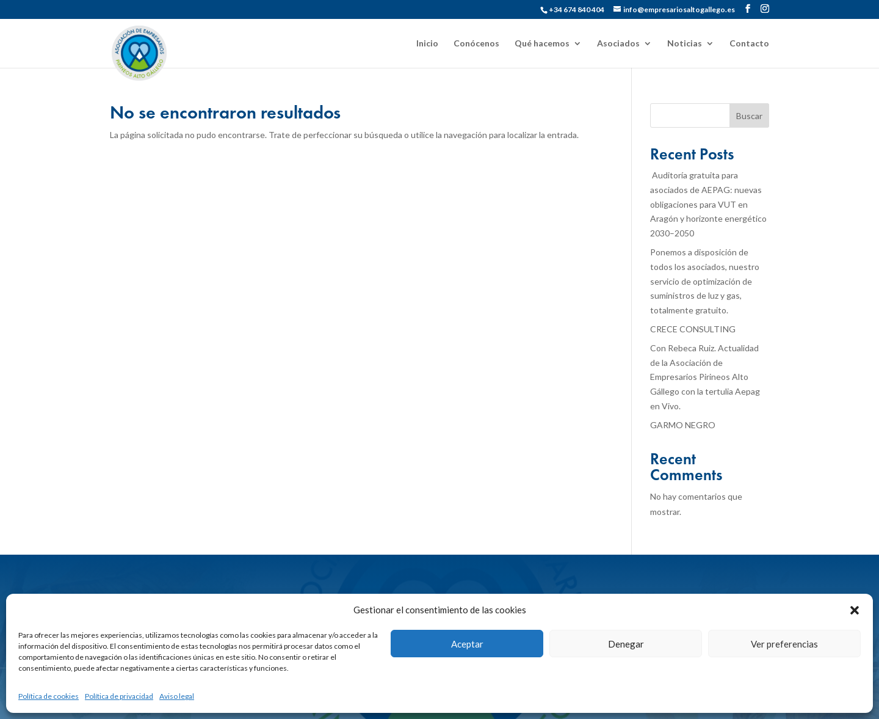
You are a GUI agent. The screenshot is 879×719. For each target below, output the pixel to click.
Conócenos (476, 43)
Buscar (749, 116)
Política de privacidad (119, 696)
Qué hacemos (542, 43)
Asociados (618, 43)
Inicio (427, 43)
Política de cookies (48, 696)
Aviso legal (176, 696)
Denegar (626, 643)
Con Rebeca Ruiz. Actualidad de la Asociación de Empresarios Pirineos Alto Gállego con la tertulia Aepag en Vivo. (705, 377)
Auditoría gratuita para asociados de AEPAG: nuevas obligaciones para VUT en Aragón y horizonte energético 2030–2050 (708, 204)
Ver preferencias (784, 643)
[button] (854, 610)
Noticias (684, 43)
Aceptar (467, 643)
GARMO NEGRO (682, 425)
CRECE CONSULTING (693, 329)
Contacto (749, 43)
